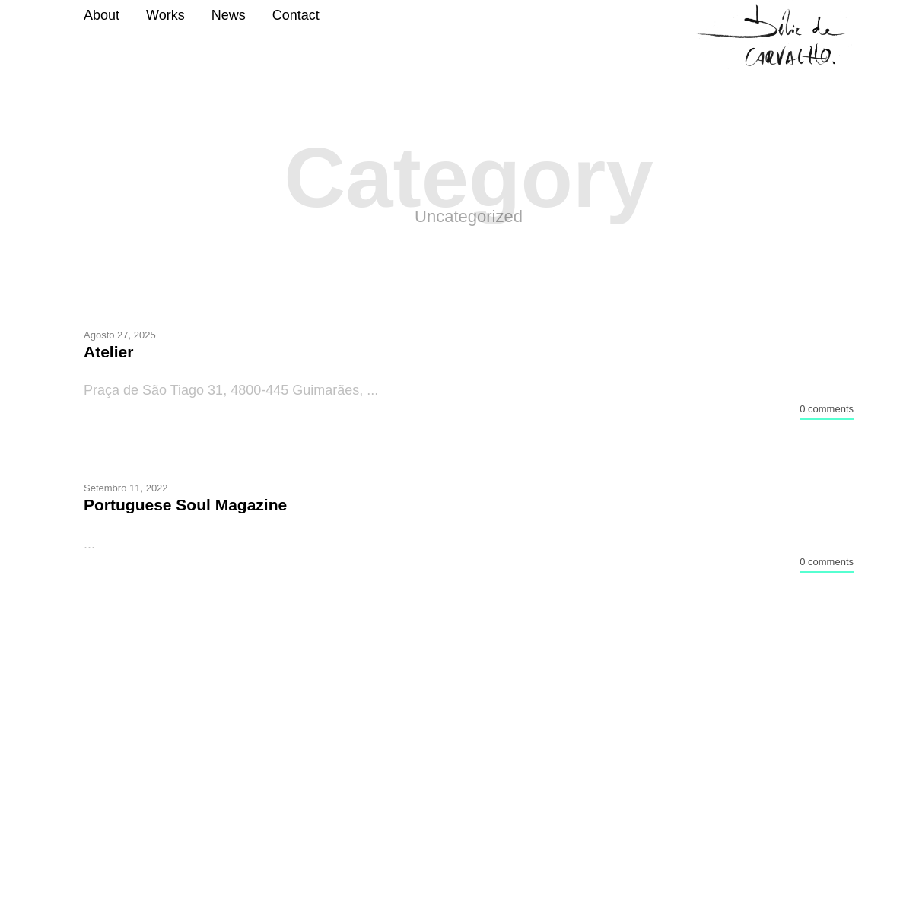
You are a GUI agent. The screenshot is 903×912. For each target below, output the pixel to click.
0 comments (827, 409)
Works (165, 15)
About (101, 15)
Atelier (108, 352)
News (228, 15)
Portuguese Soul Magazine (185, 504)
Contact (296, 15)
